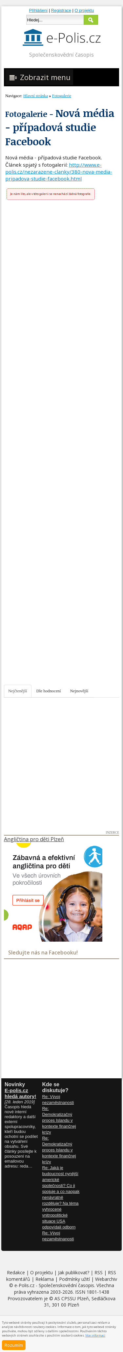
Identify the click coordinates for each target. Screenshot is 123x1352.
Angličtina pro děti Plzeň (34, 839)
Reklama (44, 1279)
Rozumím (14, 1345)
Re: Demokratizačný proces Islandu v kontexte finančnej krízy (59, 1120)
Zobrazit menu (39, 77)
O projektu (84, 10)
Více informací (95, 1335)
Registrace (61, 10)
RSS (98, 1272)
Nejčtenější (17, 691)
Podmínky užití (74, 1279)
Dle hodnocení (48, 691)
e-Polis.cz (24, 1285)
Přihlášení (38, 10)
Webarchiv (106, 1279)
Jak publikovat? (73, 1272)
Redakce (16, 1272)
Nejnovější (79, 691)
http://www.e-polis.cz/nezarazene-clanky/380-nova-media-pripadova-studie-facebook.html (58, 171)
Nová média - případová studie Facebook (59, 127)
